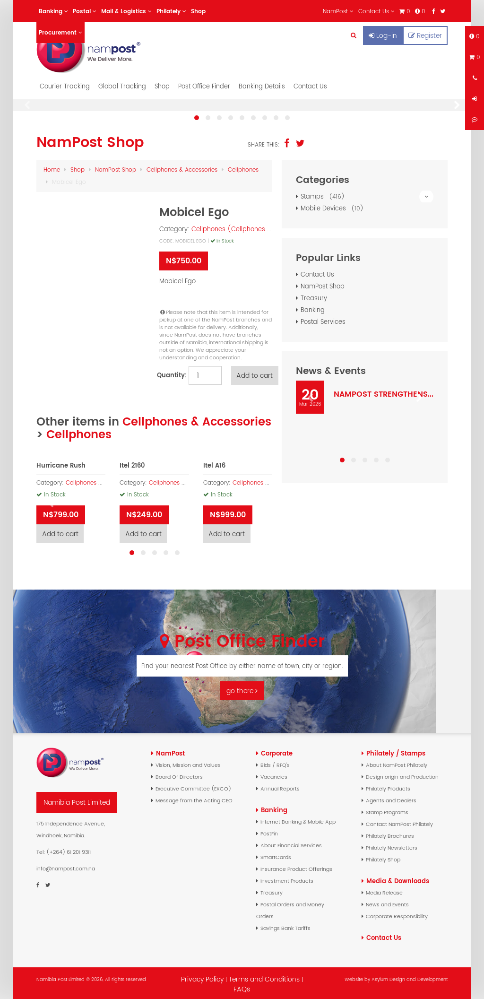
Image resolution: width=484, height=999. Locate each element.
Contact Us (310, 83)
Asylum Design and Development (410, 977)
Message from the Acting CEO (194, 798)
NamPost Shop (115, 167)
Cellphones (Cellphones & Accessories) (252, 226)
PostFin (269, 831)
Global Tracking (122, 83)
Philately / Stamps (395, 751)
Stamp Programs (387, 810)
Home (51, 167)
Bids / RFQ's (275, 762)
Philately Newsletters (391, 845)
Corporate (277, 751)
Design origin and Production (402, 774)
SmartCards (275, 855)
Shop (162, 83)
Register (425, 35)
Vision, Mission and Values (188, 762)
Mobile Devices (334, 205)
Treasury (314, 295)
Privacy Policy (202, 977)
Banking (313, 307)
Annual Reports (280, 786)
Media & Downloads (397, 878)
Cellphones (243, 167)
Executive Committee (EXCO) (193, 786)
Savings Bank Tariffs (285, 926)
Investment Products (286, 878)
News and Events (387, 902)
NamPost (170, 751)
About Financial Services (291, 843)
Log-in (383, 35)
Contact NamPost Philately (399, 821)
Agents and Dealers (391, 798)
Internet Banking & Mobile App (298, 819)
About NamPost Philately (396, 762)
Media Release (384, 890)
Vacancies (273, 774)
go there (242, 688)
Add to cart (256, 373)
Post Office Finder (204, 83)
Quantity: (170, 372)
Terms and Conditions (265, 977)
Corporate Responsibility (397, 914)
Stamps (367, 194)
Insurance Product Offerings (296, 866)
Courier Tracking (65, 83)
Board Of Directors (179, 774)
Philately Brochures (390, 833)
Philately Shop (383, 857)
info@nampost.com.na (65, 866)
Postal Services (323, 319)
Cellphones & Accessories (182, 167)
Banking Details (262, 83)
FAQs (241, 986)
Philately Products (388, 786)
